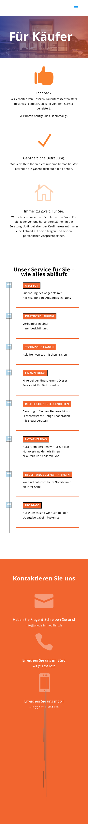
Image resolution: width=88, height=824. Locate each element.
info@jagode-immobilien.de (44, 625)
